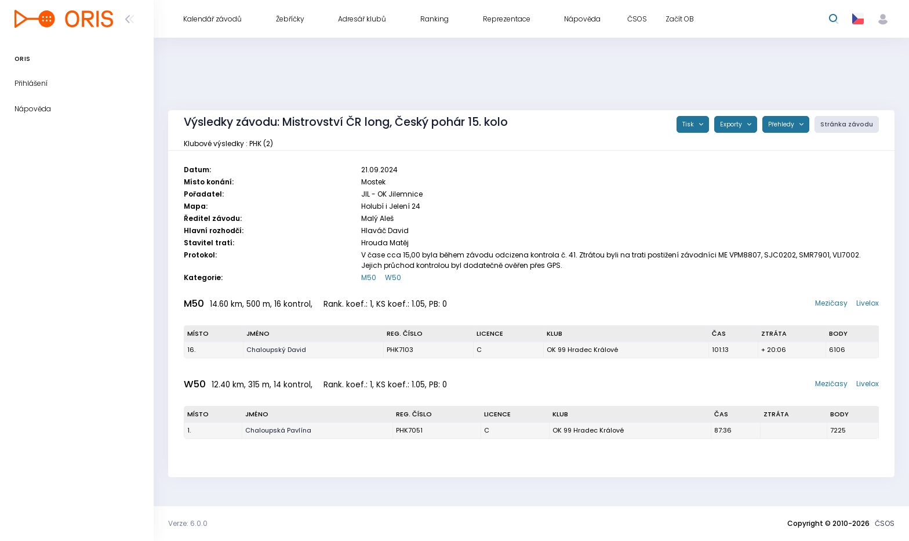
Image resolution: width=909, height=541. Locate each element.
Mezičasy (831, 303)
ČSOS (885, 523)
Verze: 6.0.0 (188, 523)
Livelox (867, 303)
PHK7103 (400, 349)
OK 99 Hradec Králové (582, 349)
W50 (393, 277)
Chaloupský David (276, 349)
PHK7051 (409, 430)
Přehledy (782, 124)
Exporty (732, 124)
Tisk (689, 124)
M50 (368, 277)
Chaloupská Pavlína (278, 430)
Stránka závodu (846, 124)
